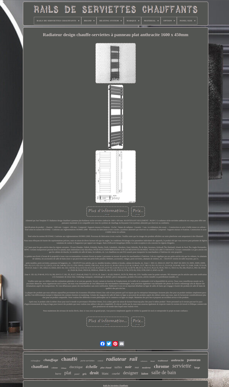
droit (94, 372)
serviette (181, 366)
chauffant (39, 366)
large (197, 367)
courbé (116, 373)
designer (130, 372)
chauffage (51, 360)
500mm (63, 368)
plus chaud (106, 367)
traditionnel (163, 360)
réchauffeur (36, 360)
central (100, 361)
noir (128, 367)
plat (67, 372)
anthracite (177, 360)
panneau (193, 360)
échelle (91, 367)
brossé (153, 361)
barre (58, 373)
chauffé (69, 359)
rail (133, 359)
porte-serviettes (87, 360)
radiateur (116, 359)
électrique (76, 367)
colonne (55, 368)
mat (137, 367)
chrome (161, 366)
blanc (105, 373)
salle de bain (163, 372)
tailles (118, 367)
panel (76, 374)
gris (85, 374)
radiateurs (144, 361)
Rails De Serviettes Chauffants (115, 385)
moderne (146, 367)
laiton (144, 373)
